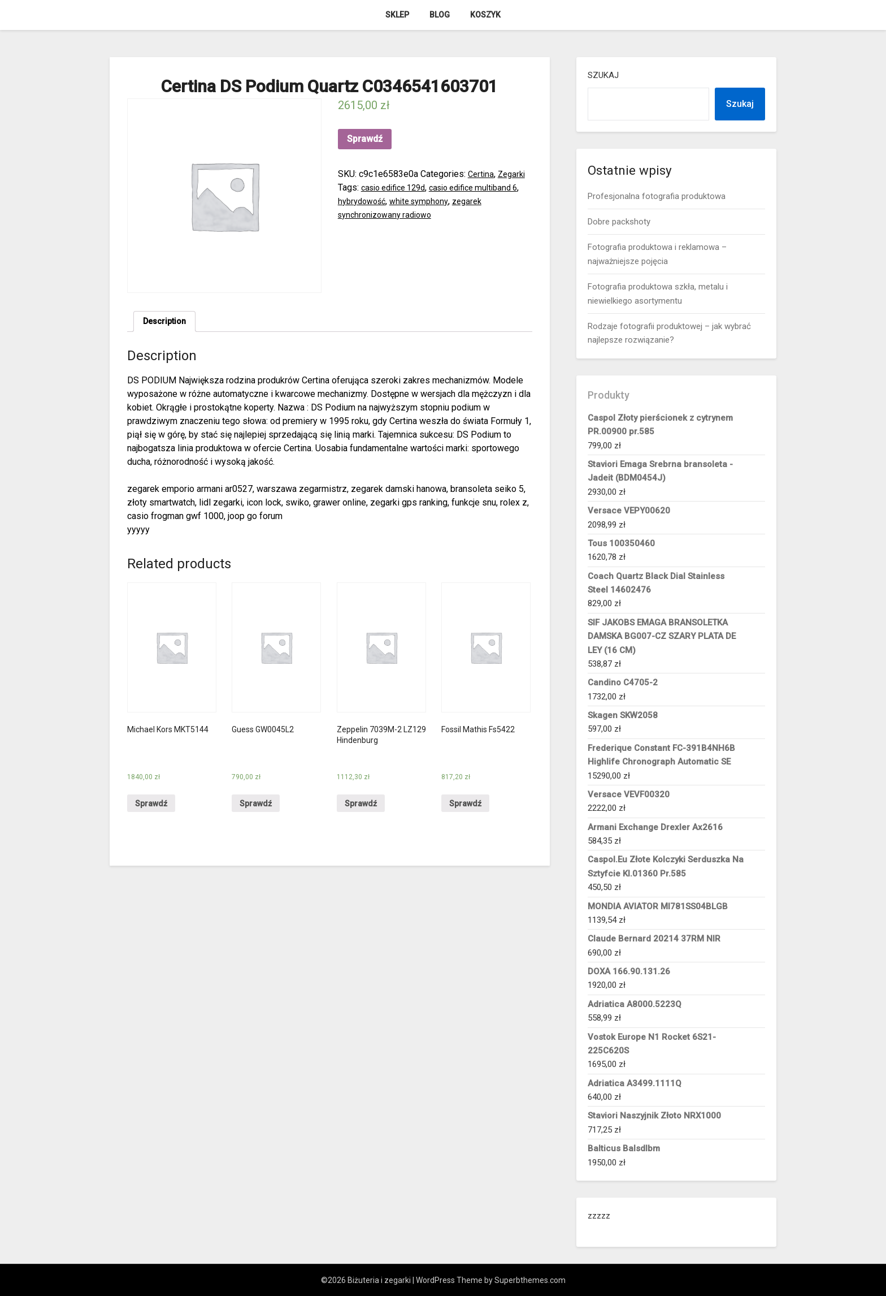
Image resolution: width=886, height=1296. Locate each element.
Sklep (397, 14)
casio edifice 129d (398, 187)
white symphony (435, 201)
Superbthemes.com (530, 1280)
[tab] (167, 323)
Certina (482, 174)
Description (167, 322)
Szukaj (603, 75)
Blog (439, 14)
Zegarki (514, 174)
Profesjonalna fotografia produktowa (657, 196)
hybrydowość (373, 201)
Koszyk (485, 14)
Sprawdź (365, 138)
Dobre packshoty (619, 222)
